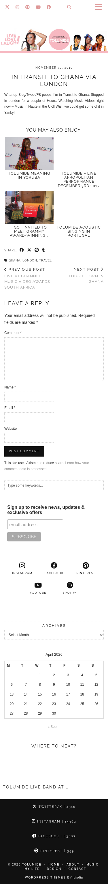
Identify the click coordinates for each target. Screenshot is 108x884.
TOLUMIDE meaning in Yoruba (29, 175)
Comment (13, 333)
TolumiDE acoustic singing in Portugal (79, 231)
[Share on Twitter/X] (29, 250)
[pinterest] (86, 568)
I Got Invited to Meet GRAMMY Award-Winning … (29, 231)
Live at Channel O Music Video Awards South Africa (29, 278)
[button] (100, 7)
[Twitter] (7, 7)
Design (54, 868)
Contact (77, 868)
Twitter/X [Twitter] (54, 807)
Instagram (54, 821)
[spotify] (70, 588)
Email (9, 408)
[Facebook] (49, 7)
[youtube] (38, 588)
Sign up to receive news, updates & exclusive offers (46, 510)
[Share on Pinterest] (37, 250)
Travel (45, 260)
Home (54, 864)
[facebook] (54, 568)
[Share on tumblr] (43, 250)
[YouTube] (38, 7)
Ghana (14, 260)
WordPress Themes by (54, 877)
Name (10, 387)
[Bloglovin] (59, 7)
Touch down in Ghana (79, 275)
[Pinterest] (27, 7)
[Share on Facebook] (22, 250)
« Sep (52, 727)
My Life (32, 868)
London (29, 260)
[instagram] (22, 568)
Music (92, 864)
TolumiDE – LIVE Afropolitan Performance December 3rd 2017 (79, 179)
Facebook (54, 836)
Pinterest (54, 851)
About (73, 864)
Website (10, 429)
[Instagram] (18, 7)
